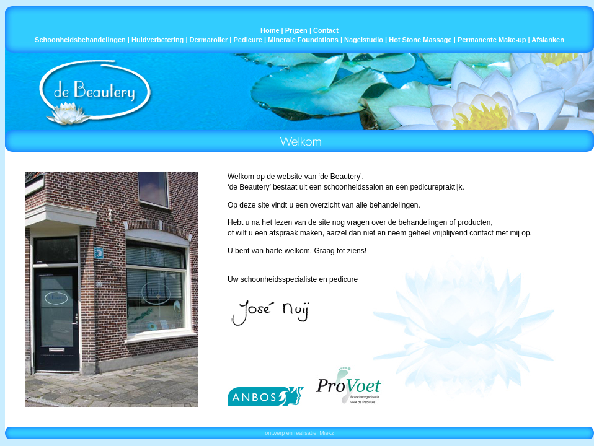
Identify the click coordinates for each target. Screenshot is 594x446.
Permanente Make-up (492, 39)
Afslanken (547, 39)
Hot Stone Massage (420, 39)
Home (270, 30)
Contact (326, 30)
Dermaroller (209, 39)
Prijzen (296, 30)
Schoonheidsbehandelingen (80, 39)
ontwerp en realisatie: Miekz (299, 433)
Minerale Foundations (303, 39)
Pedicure (248, 39)
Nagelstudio (363, 39)
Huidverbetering (157, 39)
